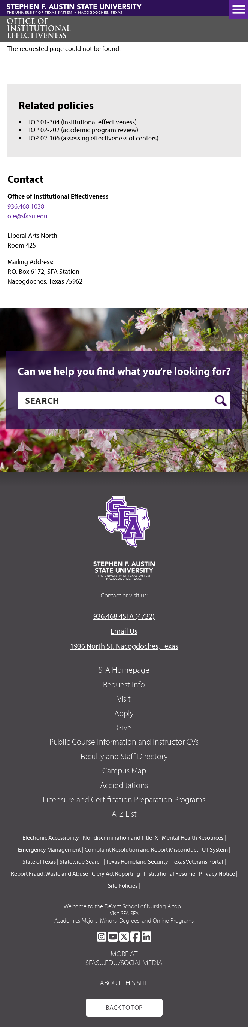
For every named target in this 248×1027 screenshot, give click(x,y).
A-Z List (124, 813)
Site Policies (122, 885)
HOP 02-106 (43, 138)
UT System (215, 849)
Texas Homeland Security (137, 861)
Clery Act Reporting (116, 873)
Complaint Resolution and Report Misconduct (141, 849)
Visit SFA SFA (124, 913)
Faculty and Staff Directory (124, 756)
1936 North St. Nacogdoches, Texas (124, 646)
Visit (124, 698)
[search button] (221, 401)
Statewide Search (81, 861)
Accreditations (124, 785)
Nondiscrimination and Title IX (120, 837)
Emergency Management (49, 849)
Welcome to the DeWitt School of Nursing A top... (124, 906)
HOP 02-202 (43, 129)
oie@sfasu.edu (27, 216)
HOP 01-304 (43, 122)
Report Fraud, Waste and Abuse (49, 873)
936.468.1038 (25, 206)
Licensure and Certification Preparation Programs (124, 799)
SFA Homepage (124, 669)
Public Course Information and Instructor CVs (124, 741)
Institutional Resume (169, 873)
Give (124, 727)
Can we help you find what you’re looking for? (124, 371)
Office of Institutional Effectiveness (39, 28)
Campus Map (124, 770)
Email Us (124, 631)
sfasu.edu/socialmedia (124, 962)
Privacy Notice (217, 873)
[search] (124, 400)
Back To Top (124, 1007)
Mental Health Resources (192, 837)
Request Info (124, 684)
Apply (124, 713)
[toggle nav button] (238, 9)
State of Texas (39, 861)
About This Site (124, 982)
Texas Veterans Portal (197, 861)
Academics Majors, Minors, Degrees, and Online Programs (124, 920)
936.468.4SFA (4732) (124, 616)
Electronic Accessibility (50, 837)
